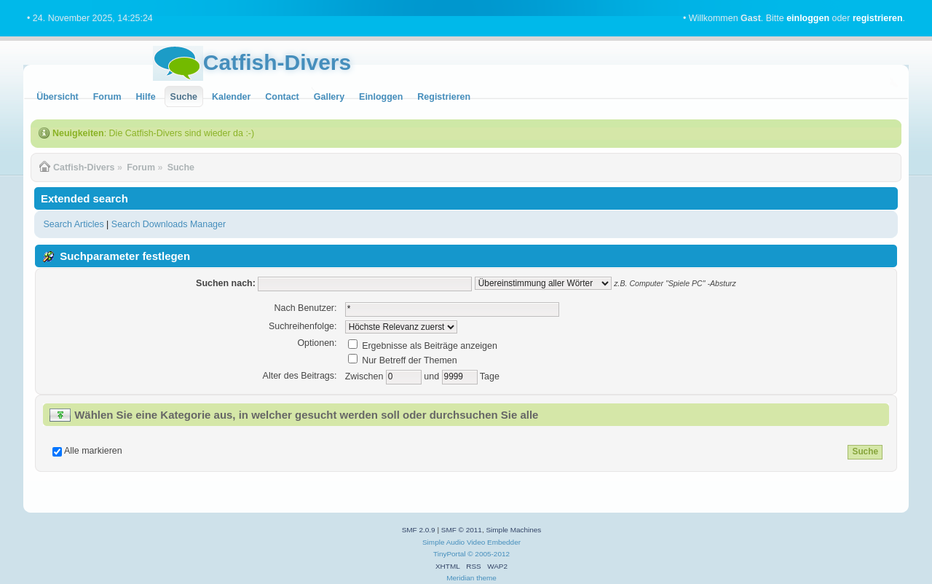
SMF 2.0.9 (418, 530)
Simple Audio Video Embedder (471, 542)
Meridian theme (471, 578)
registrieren (878, 18)
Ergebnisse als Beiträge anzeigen (422, 346)
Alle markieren (93, 451)
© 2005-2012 (488, 554)
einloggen (807, 18)
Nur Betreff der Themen (402, 360)
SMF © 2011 (461, 530)
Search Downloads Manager (168, 224)
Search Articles (73, 224)
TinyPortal (449, 554)
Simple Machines (513, 530)
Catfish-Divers (277, 62)
